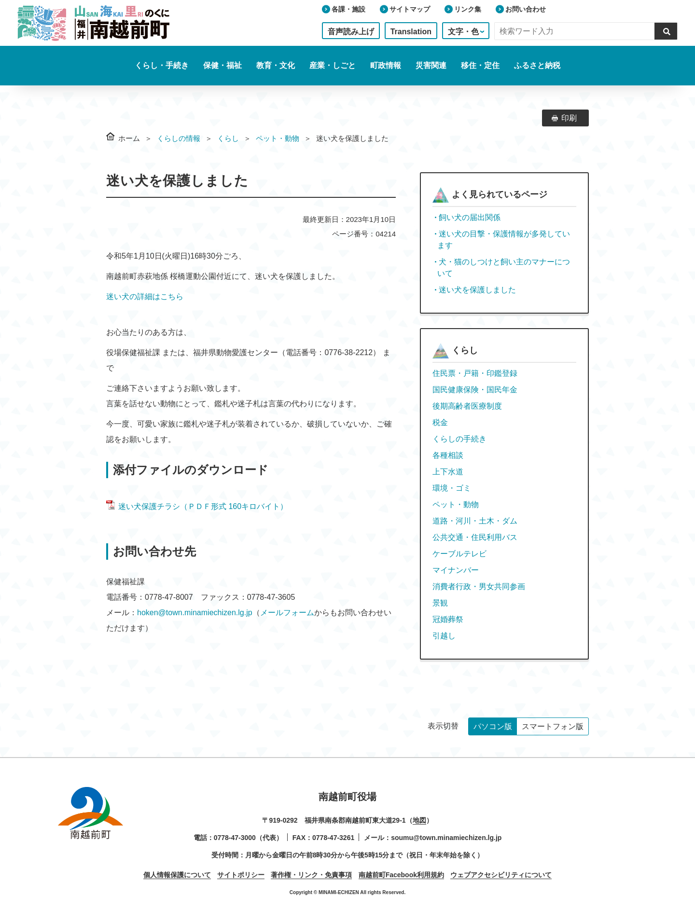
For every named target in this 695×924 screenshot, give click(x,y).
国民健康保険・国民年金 (474, 390)
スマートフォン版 (553, 726)
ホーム (129, 138)
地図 (419, 820)
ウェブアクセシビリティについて (501, 875)
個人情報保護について (177, 875)
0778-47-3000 (235, 837)
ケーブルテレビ (459, 554)
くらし (228, 138)
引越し (444, 636)
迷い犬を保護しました (477, 290)
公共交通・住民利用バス (474, 537)
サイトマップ (409, 9)
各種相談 (447, 455)
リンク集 (467, 9)
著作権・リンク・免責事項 (311, 875)
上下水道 (447, 472)
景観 (440, 603)
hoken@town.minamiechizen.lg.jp (194, 612)
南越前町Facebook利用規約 (401, 875)
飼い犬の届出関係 (469, 217)
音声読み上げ (351, 32)
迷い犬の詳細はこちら (144, 296)
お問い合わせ (525, 9)
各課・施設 (348, 9)
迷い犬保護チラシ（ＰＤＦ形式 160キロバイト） (197, 506)
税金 (440, 422)
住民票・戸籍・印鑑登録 (474, 373)
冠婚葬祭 (447, 619)
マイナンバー (455, 570)
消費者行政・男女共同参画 (478, 586)
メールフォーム (287, 612)
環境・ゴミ (451, 488)
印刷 (569, 118)
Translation (410, 32)
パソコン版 (492, 726)
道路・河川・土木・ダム (474, 521)
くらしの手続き (459, 439)
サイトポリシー (240, 875)
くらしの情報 (178, 138)
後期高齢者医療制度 (467, 406)
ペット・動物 (277, 138)
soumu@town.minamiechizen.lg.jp (446, 837)
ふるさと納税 (537, 65)
